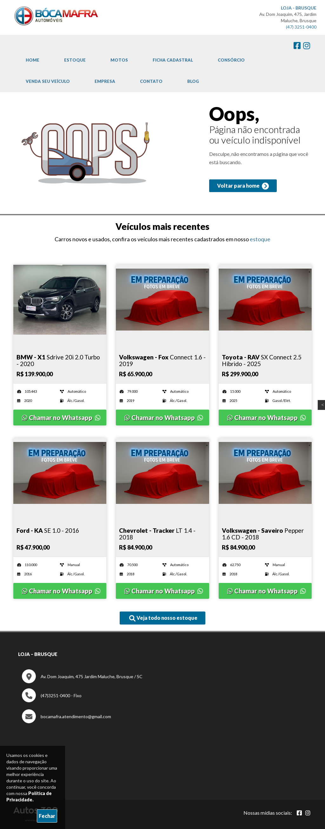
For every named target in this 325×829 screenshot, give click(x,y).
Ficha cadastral (173, 60)
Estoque (75, 60)
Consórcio (231, 60)
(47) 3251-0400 (301, 27)
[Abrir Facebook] (299, 812)
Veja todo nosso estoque (163, 618)
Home (32, 60)
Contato (151, 81)
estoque (260, 239)
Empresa (105, 81)
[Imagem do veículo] (59, 300)
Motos (119, 60)
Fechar (47, 816)
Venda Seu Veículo (48, 81)
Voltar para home (242, 187)
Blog (193, 81)
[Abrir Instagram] (307, 812)
